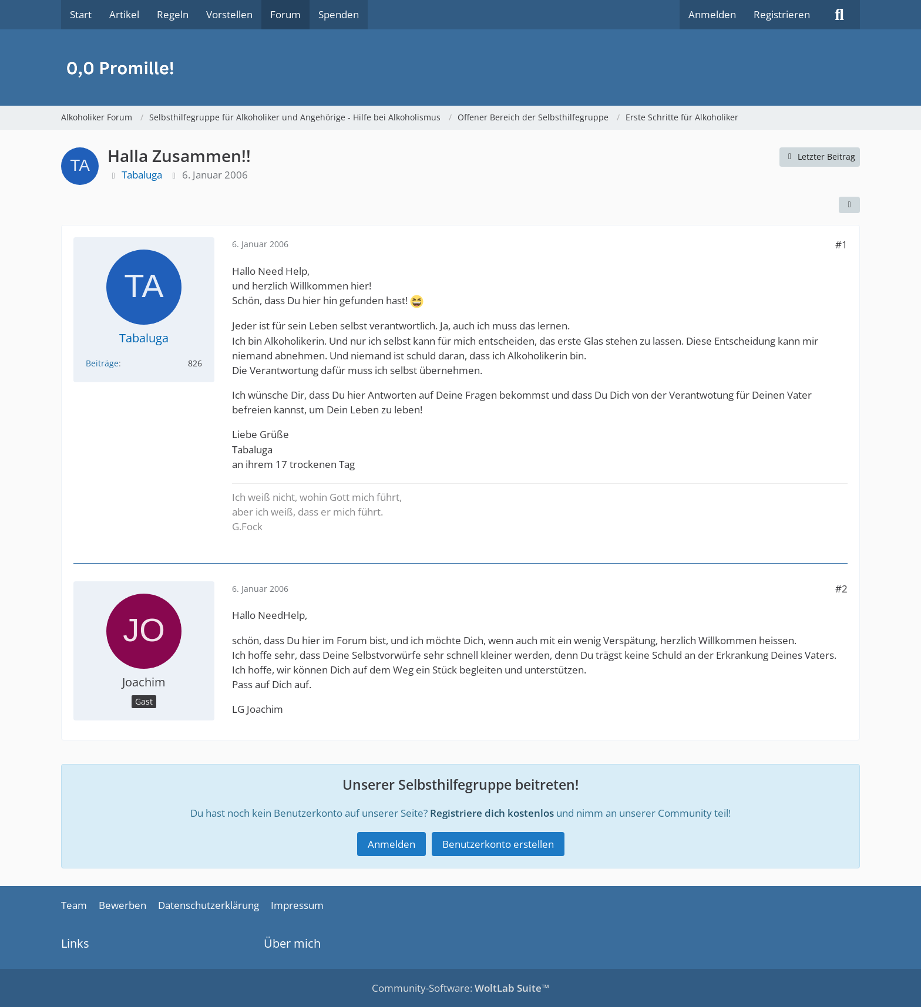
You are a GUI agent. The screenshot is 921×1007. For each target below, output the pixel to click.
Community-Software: (460, 988)
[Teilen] (849, 205)
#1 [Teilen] (841, 244)
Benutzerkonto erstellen (498, 844)
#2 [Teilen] (841, 588)
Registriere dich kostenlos (492, 813)
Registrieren (782, 14)
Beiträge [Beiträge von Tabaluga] (102, 363)
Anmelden (712, 14)
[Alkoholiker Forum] (460, 67)
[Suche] (839, 14)
